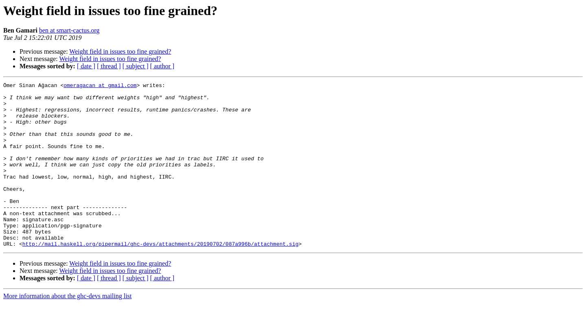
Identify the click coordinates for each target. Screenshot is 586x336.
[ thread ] (109, 66)
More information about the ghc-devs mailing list (67, 328)
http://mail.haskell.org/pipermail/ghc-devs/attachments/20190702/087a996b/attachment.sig (160, 276)
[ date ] (86, 66)
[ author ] (162, 66)
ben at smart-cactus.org (69, 30)
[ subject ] (135, 66)
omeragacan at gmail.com (99, 86)
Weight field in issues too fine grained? (120, 51)
